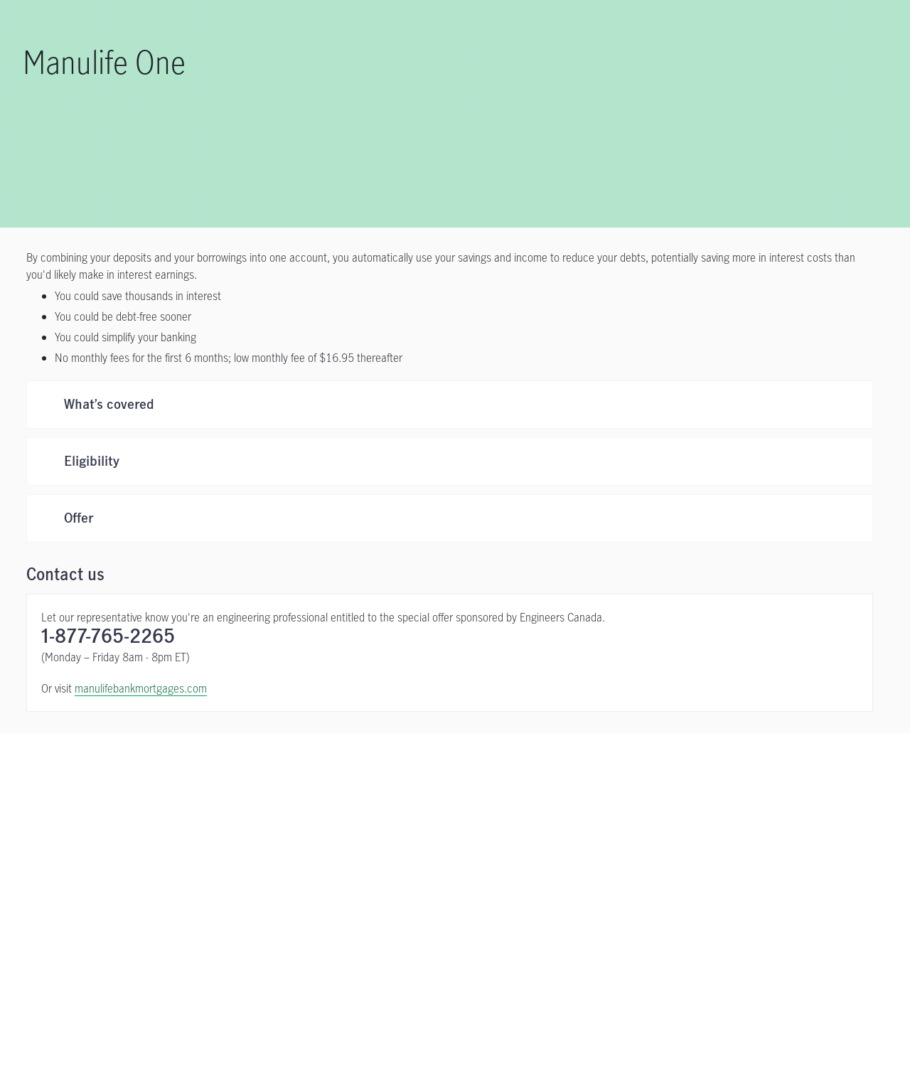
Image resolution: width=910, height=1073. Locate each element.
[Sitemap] (742, 925)
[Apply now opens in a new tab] (227, 793)
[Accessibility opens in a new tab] (293, 925)
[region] (455, 1027)
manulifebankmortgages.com (141, 688)
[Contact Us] (682, 793)
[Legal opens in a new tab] (144, 925)
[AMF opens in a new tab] (688, 925)
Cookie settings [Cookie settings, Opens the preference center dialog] (645, 1026)
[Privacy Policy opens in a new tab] (211, 925)
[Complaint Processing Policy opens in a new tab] (594, 925)
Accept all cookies (746, 1026)
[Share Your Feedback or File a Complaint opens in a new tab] (427, 925)
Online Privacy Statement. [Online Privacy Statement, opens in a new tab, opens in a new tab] (114, 1058)
